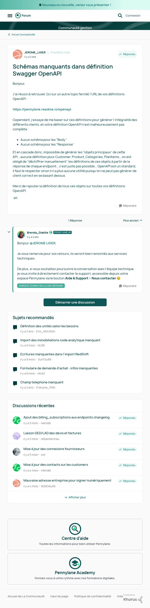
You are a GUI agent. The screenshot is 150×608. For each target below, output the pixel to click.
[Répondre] (127, 205)
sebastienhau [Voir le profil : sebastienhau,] (50, 439)
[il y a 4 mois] (30, 470)
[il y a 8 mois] (27, 373)
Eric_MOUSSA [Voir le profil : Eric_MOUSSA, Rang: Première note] (45, 331)
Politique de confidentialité (92, 596)
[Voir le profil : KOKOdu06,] (17, 483)
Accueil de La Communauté (26, 596)
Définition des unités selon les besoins (49, 326)
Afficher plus (75, 497)
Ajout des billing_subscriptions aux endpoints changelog (66, 417)
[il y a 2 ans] (26, 387)
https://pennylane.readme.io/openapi (42, 109)
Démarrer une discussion (75, 302)
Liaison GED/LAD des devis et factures (52, 433)
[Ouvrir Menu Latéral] (10, 16)
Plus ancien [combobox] (132, 220)
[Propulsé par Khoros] (133, 598)
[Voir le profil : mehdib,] (17, 420)
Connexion (133, 15)
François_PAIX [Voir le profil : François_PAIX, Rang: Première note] (45, 387)
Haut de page (59, 596)
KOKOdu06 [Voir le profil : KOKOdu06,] (48, 486)
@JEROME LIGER (42, 243)
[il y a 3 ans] (26, 331)
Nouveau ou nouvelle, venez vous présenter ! (76, 5)
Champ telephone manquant (41, 382)
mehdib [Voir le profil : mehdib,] (46, 423)
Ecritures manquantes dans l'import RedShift (54, 354)
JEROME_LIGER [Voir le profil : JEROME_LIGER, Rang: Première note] (35, 52)
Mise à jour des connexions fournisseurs (54, 449)
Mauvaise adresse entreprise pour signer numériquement (67, 480)
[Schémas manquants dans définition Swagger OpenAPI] (33, 237)
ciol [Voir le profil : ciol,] (43, 454)
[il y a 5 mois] (27, 345)
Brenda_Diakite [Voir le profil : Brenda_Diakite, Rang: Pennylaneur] (37, 232)
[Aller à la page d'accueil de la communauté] (23, 16)
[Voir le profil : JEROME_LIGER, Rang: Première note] (17, 54)
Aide (120, 596)
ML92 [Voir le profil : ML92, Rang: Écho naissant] (41, 373)
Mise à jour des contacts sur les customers (55, 465)
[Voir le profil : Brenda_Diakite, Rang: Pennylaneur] (21, 234)
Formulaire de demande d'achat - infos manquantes (59, 368)
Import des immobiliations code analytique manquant (60, 340)
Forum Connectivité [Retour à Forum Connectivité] (21, 34)
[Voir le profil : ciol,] (17, 452)
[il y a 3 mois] (30, 423)
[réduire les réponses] (9, 232)
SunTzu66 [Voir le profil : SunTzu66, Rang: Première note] (44, 359)
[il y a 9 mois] (27, 359)
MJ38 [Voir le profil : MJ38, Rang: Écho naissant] (41, 345)
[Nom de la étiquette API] (15, 198)
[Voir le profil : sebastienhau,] (17, 436)
